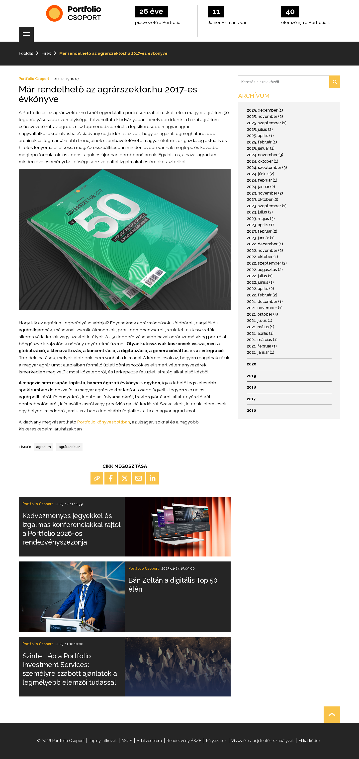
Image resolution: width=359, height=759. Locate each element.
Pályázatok (216, 740)
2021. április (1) (260, 333)
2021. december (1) (265, 301)
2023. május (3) (261, 218)
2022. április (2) (260, 288)
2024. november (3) (265, 154)
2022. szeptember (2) (267, 263)
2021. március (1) (262, 339)
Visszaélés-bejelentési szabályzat (262, 740)
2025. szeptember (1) (266, 123)
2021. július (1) (259, 320)
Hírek (46, 53)
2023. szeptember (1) (266, 206)
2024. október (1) (262, 161)
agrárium (43, 447)
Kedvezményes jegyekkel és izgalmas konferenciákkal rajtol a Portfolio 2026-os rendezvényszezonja (71, 529)
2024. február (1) (262, 180)
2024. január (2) (261, 186)
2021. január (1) (260, 352)
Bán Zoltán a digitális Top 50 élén (172, 584)
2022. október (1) (262, 256)
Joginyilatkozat (103, 740)
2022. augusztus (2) (265, 269)
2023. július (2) (260, 212)
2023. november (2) (265, 193)
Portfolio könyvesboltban (103, 421)
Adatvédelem (149, 740)
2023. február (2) (262, 231)
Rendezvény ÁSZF (184, 740)
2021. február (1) (262, 346)
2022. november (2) (265, 250)
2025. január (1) (260, 148)
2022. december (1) (265, 244)
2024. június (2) (260, 174)
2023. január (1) (260, 237)
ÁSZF (126, 740)
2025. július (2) (260, 129)
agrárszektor (69, 447)
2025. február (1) (262, 142)
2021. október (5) (262, 314)
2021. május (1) (260, 327)
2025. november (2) (265, 116)
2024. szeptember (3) (267, 167)
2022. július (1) (259, 276)
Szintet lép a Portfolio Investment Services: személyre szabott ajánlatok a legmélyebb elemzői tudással (69, 669)
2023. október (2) (262, 199)
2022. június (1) (260, 282)
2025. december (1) (265, 110)
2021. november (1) (264, 307)
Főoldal (26, 53)
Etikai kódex (309, 740)
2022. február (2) (262, 295)
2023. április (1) (260, 224)
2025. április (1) (260, 135)
